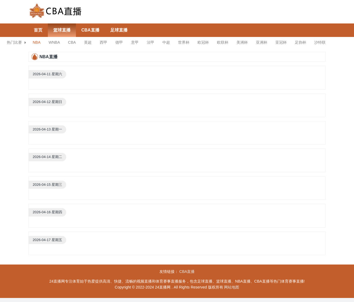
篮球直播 (62, 30)
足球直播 (119, 30)
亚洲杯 (261, 42)
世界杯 (183, 42)
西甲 (103, 42)
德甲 (119, 42)
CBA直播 (90, 30)
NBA (37, 42)
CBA (72, 42)
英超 (88, 42)
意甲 (135, 42)
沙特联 (320, 42)
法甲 (150, 42)
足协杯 (300, 42)
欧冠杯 (203, 42)
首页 (38, 30)
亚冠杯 (281, 42)
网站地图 (231, 287)
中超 (166, 42)
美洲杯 (242, 42)
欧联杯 (222, 42)
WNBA (54, 42)
